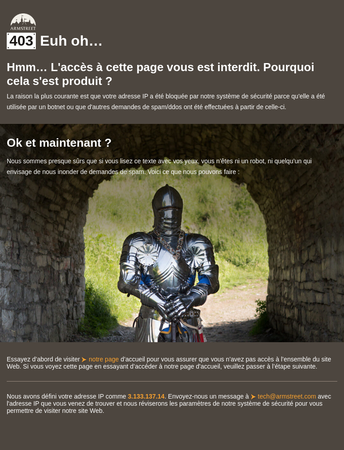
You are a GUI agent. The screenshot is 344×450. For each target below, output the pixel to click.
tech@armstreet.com (287, 396)
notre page (104, 359)
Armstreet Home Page (23, 21)
